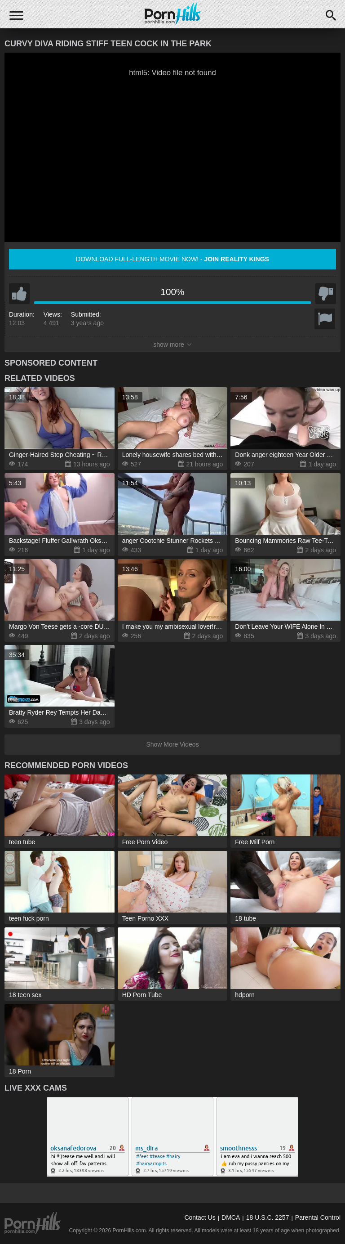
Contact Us (199, 1217)
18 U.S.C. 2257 (267, 1217)
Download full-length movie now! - (172, 259)
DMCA (230, 1217)
